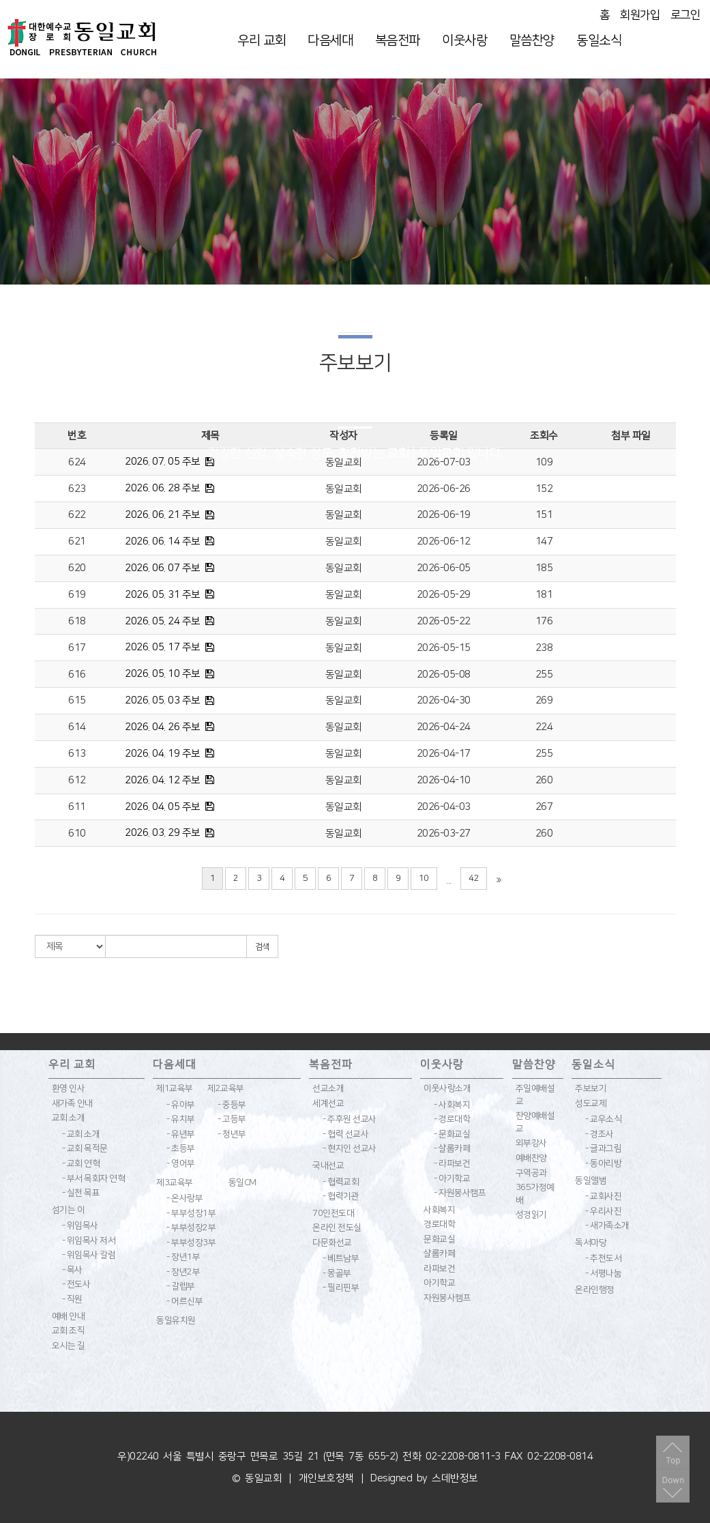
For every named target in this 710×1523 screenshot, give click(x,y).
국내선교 (328, 1165)
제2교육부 (225, 1088)
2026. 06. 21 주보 (163, 515)
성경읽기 (531, 1214)
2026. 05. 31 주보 (163, 594)
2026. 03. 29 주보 (163, 833)
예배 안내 (68, 1316)
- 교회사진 (603, 1196)
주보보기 (590, 1088)
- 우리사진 (603, 1211)
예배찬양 (531, 1158)
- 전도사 (76, 1284)
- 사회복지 (452, 1104)
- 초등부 (180, 1148)
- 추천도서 (603, 1258)
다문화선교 (332, 1242)
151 (544, 515)
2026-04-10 (444, 780)
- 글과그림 (603, 1148)
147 (544, 541)
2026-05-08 (444, 674)
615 (77, 700)
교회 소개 (68, 1117)
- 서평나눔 (603, 1273)
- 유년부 (180, 1134)
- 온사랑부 (184, 1198)
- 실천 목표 (81, 1193)
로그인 (685, 15)
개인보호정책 (326, 1478)
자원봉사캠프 (447, 1298)
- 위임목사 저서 (89, 1240)
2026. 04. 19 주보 (163, 753)
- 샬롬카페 (452, 1148)
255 (544, 674)
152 (544, 489)
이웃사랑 (464, 40)
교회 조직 (68, 1330)
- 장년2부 (183, 1272)
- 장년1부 (183, 1257)
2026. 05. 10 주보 (163, 674)
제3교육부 (174, 1182)
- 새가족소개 (607, 1225)
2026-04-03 (444, 807)
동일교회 (343, 489)
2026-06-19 (444, 515)
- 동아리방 (603, 1163)
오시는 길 (68, 1345)
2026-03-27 (444, 833)
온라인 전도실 (336, 1227)
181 (544, 594)
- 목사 (72, 1270)
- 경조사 (599, 1134)
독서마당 (590, 1242)
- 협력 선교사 (345, 1134)
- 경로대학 (452, 1119)
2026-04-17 (444, 753)
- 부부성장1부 (191, 1213)
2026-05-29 (444, 594)
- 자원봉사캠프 (460, 1193)
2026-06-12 (444, 541)
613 (77, 753)
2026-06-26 (444, 489)
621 (77, 541)
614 (77, 727)
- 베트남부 (341, 1258)
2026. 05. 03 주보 (163, 700)
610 (77, 833)
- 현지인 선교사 (349, 1148)
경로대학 (439, 1224)
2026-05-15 (444, 648)
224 (544, 727)
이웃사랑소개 (447, 1088)
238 (544, 648)
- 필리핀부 (341, 1287)
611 (77, 807)
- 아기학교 (452, 1178)
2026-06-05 (444, 568)
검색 (262, 946)
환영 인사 (68, 1088)
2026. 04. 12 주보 (163, 780)
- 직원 (72, 1299)
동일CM (242, 1182)
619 (77, 594)
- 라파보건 (452, 1163)
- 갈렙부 (180, 1286)
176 (544, 621)
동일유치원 (176, 1320)
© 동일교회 (257, 1478)
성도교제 (590, 1103)
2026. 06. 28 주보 (163, 488)
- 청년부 (232, 1134)
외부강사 (531, 1143)
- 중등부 (232, 1104)
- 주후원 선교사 (349, 1119)
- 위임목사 (80, 1225)
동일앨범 (590, 1180)
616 (77, 674)
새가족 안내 (72, 1103)
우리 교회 (261, 40)
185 (544, 568)
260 (544, 780)
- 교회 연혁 (81, 1163)
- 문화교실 (452, 1134)
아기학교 (439, 1283)
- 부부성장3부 (191, 1242)
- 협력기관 (341, 1196)
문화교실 (439, 1239)
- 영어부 (180, 1163)
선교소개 (328, 1088)
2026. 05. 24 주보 (163, 621)
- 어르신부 (184, 1301)
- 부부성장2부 (191, 1227)
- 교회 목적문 (85, 1148)
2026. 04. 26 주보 (163, 727)
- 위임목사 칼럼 (89, 1255)
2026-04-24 (444, 727)
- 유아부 (180, 1104)
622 (77, 515)
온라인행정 (595, 1289)
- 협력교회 (341, 1182)
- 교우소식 (603, 1119)
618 (77, 621)
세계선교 (328, 1103)
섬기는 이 (68, 1210)
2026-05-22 (444, 621)
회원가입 (640, 15)
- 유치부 (180, 1119)
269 (544, 700)
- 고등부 (232, 1119)
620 (77, 568)
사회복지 (439, 1210)
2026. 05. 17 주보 (163, 647)
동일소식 (598, 40)
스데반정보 (455, 1478)
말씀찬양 (531, 40)
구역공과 (531, 1173)
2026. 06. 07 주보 (163, 568)
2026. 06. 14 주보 (163, 541)
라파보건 (439, 1268)
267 (544, 807)
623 (77, 489)
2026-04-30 (444, 700)
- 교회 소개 (81, 1134)
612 (77, 780)
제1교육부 (174, 1088)
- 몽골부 (337, 1273)
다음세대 (330, 40)
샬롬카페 (439, 1253)
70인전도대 (333, 1213)
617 (77, 648)
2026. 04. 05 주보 (163, 807)
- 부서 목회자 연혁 (93, 1178)
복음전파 (397, 40)
